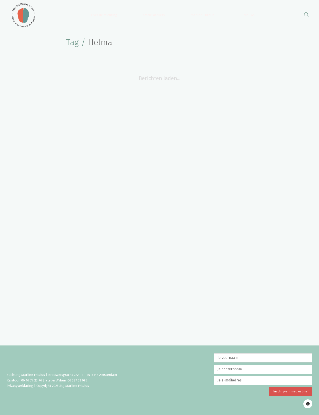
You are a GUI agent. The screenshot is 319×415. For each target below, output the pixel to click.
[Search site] (306, 15)
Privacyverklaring (20, 386)
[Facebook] (307, 403)
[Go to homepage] (23, 15)
